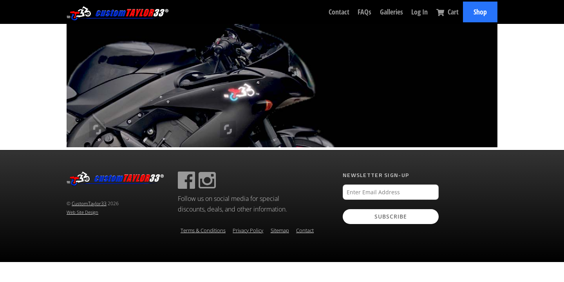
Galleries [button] (391, 11)
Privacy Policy (248, 230)
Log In (419, 11)
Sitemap (280, 230)
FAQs (364, 11)
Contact (339, 11)
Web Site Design (82, 212)
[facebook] (186, 179)
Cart (447, 11)
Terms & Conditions (203, 230)
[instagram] (207, 179)
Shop (480, 11)
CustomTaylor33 (89, 203)
